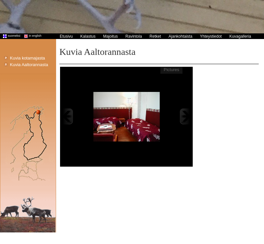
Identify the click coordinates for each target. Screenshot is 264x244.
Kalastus (87, 36)
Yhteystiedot (211, 36)
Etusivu (66, 36)
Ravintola (133, 36)
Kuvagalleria (240, 36)
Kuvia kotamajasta (27, 58)
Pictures (171, 69)
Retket (155, 36)
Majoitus (110, 36)
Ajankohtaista (180, 36)
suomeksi (10, 35)
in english (31, 35)
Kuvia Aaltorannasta (29, 64)
